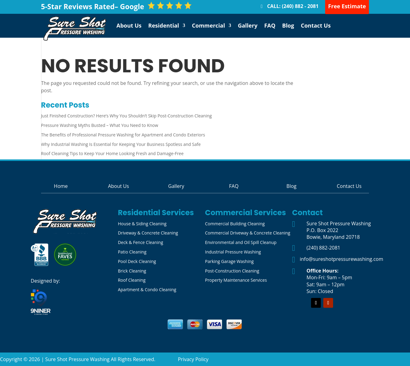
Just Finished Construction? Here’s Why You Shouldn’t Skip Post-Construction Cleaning (126, 116)
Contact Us (316, 25)
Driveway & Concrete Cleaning (148, 233)
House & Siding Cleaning (142, 224)
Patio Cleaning (132, 252)
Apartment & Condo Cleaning (147, 289)
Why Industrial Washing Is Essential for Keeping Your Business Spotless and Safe (121, 144)
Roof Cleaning (132, 280)
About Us (129, 25)
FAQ (269, 25)
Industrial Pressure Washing (233, 252)
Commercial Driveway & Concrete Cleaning (247, 233)
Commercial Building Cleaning (235, 224)
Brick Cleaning (132, 271)
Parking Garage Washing (229, 261)
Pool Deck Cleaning (137, 261)
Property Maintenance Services (236, 280)
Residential (163, 25)
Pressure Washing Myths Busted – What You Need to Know (99, 125)
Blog (288, 25)
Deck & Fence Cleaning (140, 242)
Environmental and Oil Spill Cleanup (240, 242)
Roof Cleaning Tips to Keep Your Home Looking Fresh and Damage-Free (112, 153)
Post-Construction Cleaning (232, 271)
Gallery (247, 25)
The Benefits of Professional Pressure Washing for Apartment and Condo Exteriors (123, 135)
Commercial (208, 25)
